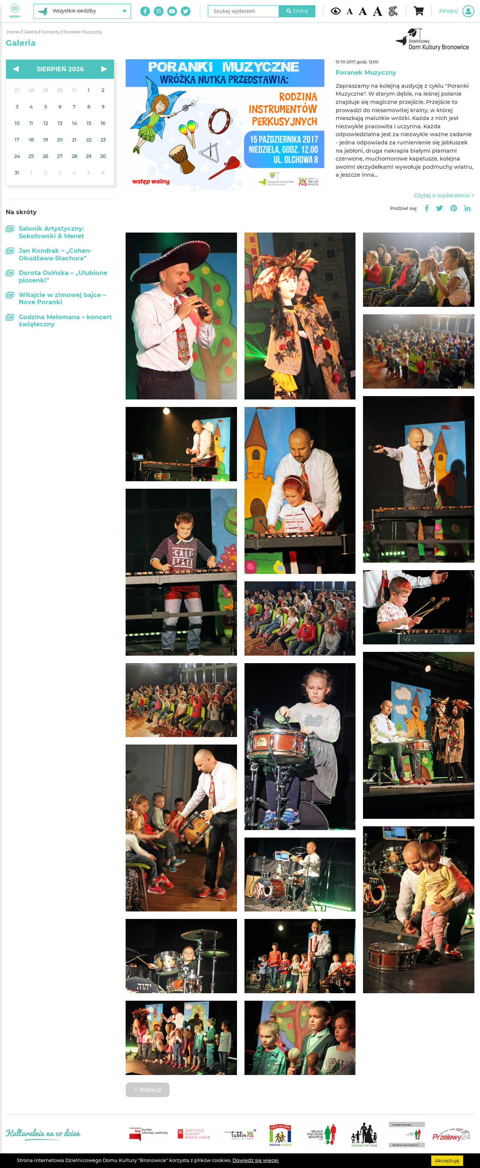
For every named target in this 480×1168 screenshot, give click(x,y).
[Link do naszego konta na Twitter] (185, 11)
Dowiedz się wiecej (255, 1160)
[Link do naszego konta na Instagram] (159, 11)
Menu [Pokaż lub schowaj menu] (14, 11)
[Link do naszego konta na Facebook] (145, 11)
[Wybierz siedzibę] (82, 11)
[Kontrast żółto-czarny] (336, 11)
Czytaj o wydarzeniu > (444, 195)
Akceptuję (447, 1160)
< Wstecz (147, 1089)
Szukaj (297, 11)
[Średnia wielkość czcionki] (362, 11)
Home (14, 32)
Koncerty (51, 32)
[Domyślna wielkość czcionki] (349, 11)
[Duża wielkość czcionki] (378, 11)
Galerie (31, 32)
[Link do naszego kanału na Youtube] (172, 11)
